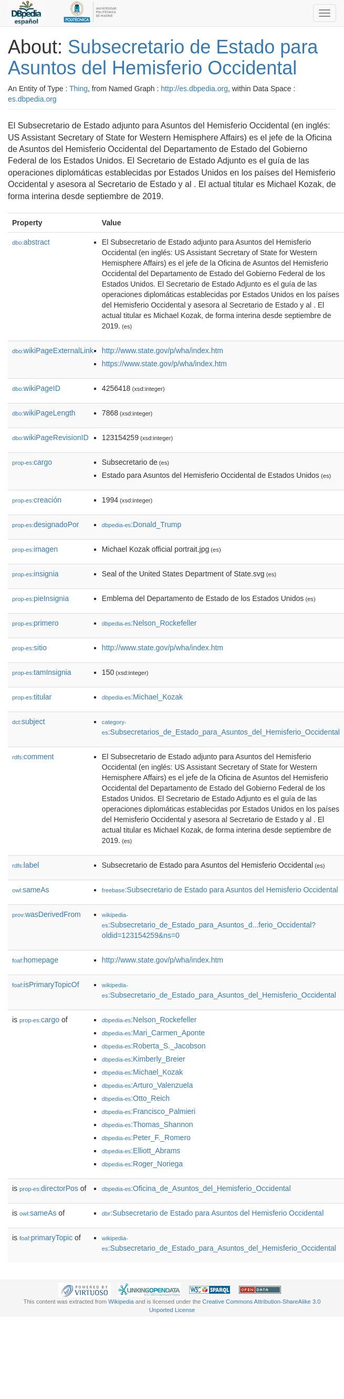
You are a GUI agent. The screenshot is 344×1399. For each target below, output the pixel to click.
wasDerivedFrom (46, 914)
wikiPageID (36, 388)
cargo (32, 462)
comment (33, 756)
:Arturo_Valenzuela (147, 1085)
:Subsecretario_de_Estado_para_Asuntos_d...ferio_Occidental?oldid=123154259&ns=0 (209, 925)
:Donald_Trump (141, 524)
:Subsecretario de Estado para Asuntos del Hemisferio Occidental (220, 890)
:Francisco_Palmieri (148, 1111)
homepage (35, 960)
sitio (29, 647)
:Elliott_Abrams (141, 1150)
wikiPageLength (44, 413)
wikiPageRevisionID (50, 437)
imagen (35, 549)
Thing (78, 88)
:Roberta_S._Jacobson (154, 1046)
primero (35, 623)
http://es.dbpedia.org (194, 88)
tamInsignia (41, 672)
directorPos (48, 1188)
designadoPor (45, 524)
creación (36, 500)
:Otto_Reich (136, 1098)
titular (31, 697)
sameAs (30, 890)
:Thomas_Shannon (147, 1124)
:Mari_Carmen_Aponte (153, 1033)
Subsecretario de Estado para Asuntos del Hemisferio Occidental (163, 57)
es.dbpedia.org (32, 99)
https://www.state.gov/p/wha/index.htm (164, 363)
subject (28, 721)
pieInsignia (40, 598)
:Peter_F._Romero (146, 1137)
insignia (35, 574)
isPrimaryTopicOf (45, 984)
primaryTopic (45, 1237)
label (25, 865)
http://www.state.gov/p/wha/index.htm (162, 350)
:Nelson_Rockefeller (149, 623)
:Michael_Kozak (142, 697)
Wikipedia (121, 1301)
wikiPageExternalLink (52, 350)
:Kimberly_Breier (143, 1059)
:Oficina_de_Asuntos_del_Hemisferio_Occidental (196, 1188)
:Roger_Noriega (142, 1164)
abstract (31, 242)
